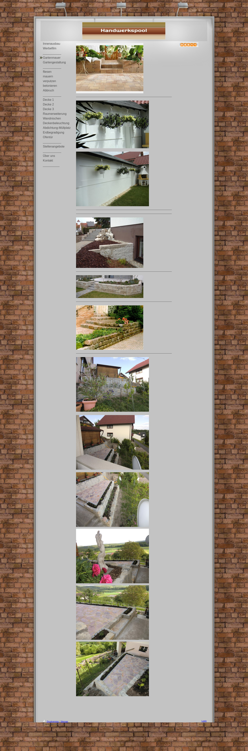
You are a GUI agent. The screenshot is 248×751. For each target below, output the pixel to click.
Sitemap (64, 721)
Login (204, 721)
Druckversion (51, 721)
